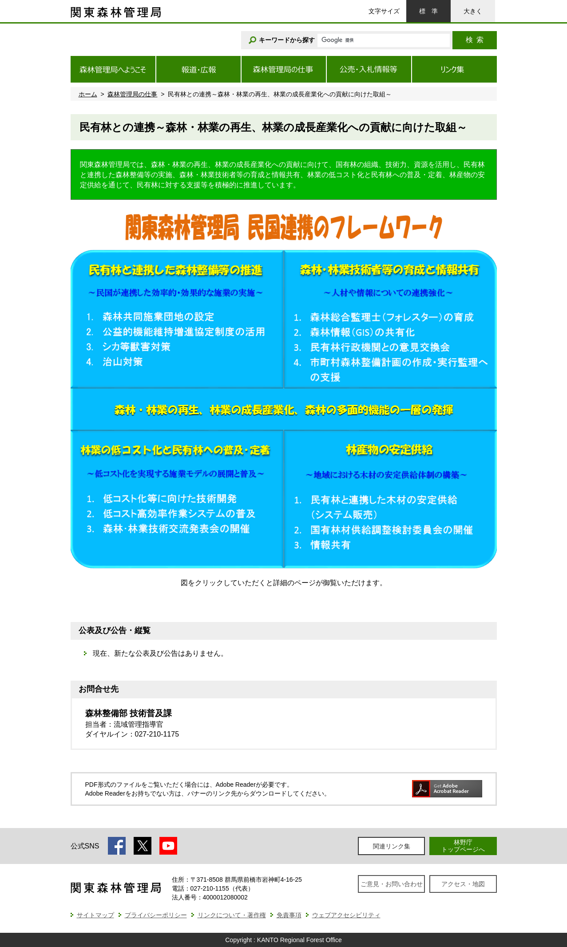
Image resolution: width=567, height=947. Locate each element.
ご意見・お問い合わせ (392, 884)
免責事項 (289, 915)
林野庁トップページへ (463, 845)
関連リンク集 (391, 846)
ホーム (88, 94)
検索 (475, 40)
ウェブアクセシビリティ (346, 915)
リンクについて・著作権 (232, 915)
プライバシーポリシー (156, 915)
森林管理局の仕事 (132, 94)
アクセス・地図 (463, 884)
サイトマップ (95, 915)
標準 (428, 11)
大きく (473, 11)
